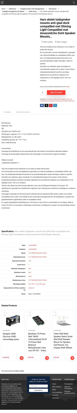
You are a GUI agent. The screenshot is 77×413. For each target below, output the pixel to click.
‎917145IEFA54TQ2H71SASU (37, 253)
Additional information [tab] (23, 112)
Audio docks (32, 11)
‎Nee (29, 268)
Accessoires (52, 9)
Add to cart (56, 93)
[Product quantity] (42, 92)
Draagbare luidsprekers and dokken (13, 11)
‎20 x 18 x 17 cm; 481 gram (36, 284)
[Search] (73, 2)
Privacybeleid (68, 387)
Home (3, 9)
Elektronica (12, 9)
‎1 (28, 265)
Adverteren (55, 401)
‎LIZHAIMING (32, 245)
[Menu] (2, 2)
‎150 (29, 261)
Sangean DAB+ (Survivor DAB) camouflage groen (11, 340)
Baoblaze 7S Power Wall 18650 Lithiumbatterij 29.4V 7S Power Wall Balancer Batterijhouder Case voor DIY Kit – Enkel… (37, 345)
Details (67, 86)
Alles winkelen (56, 390)
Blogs (54, 393)
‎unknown (31, 288)
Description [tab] (7, 112)
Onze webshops (57, 395)
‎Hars (29, 276)
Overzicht (55, 398)
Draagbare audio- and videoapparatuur (32, 9)
